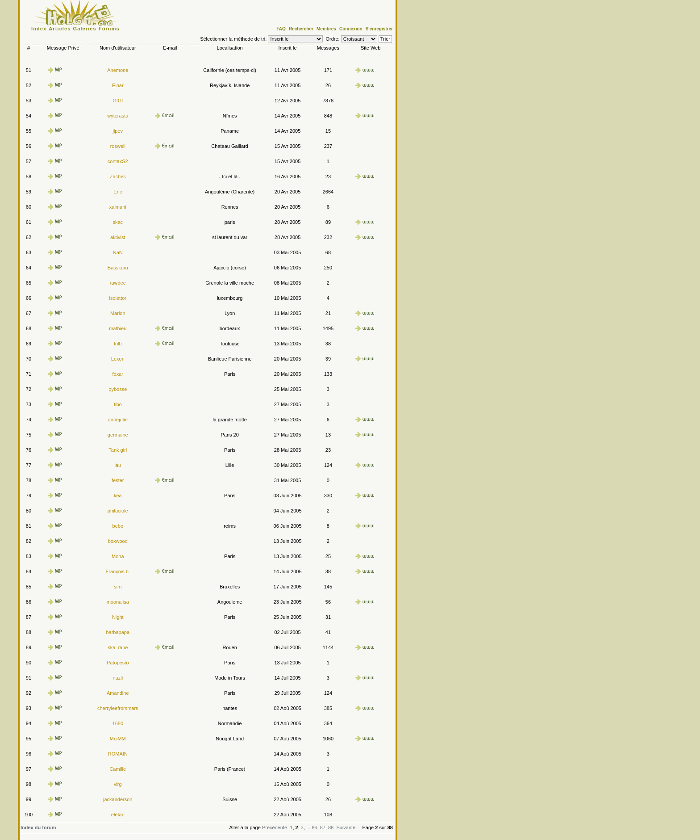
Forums (109, 28)
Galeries (84, 28)
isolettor (118, 298)
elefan (118, 814)
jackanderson (117, 799)
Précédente (274, 827)
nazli (117, 677)
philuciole (118, 510)
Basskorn (118, 267)
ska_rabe (118, 647)
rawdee (118, 283)
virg (118, 784)
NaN (118, 252)
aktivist (117, 237)
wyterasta (117, 115)
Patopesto (118, 662)
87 (322, 827)
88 (330, 827)
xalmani (117, 207)
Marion (117, 313)
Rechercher (301, 28)
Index (38, 28)
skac (117, 222)
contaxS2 (118, 161)
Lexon (118, 358)
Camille (117, 769)
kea (118, 495)
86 (314, 827)
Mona (118, 556)
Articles (60, 28)
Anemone (117, 70)
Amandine (118, 693)
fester (118, 480)
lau (117, 465)
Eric (117, 191)
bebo (117, 526)
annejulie (118, 419)
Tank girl (117, 450)
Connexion (350, 28)
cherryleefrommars (117, 708)
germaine (118, 434)
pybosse (117, 389)
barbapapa (117, 632)
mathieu (117, 328)
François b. (118, 571)
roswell (117, 146)
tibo (118, 404)
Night (118, 617)
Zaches (118, 176)
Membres (326, 28)
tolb (118, 343)
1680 (117, 723)
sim (117, 586)
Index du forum (38, 827)
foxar (117, 374)
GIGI (117, 100)
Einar (118, 85)
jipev (117, 131)
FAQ (281, 28)
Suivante (345, 827)
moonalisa (118, 602)
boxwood (118, 541)
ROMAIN (118, 753)
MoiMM (118, 738)
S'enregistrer (379, 28)
